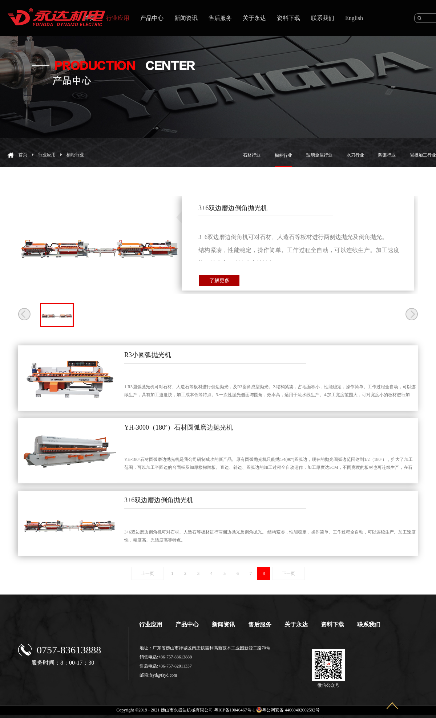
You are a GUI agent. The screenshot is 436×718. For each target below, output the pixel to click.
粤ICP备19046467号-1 (234, 710)
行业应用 (47, 154)
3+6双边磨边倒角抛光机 (158, 500)
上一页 (147, 573)
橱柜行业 (75, 154)
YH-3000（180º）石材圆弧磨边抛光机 (178, 427)
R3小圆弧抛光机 (147, 354)
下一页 (288, 573)
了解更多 (219, 280)
